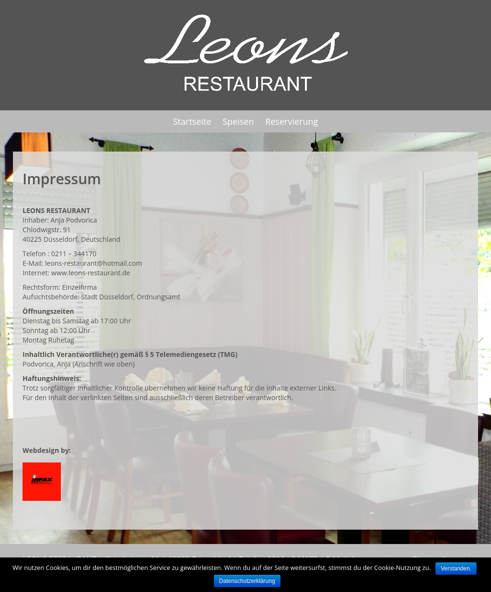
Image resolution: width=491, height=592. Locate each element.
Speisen (238, 121)
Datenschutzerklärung (247, 581)
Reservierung (291, 121)
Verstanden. (456, 568)
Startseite (192, 121)
